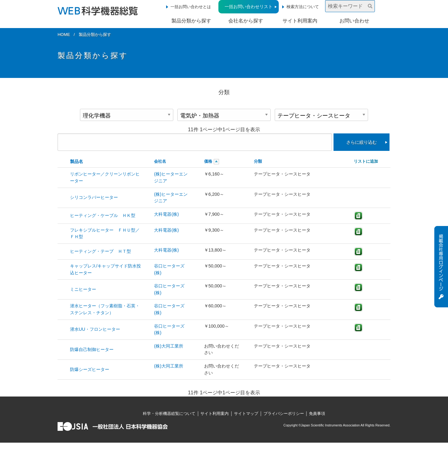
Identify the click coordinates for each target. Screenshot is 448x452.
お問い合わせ (354, 20)
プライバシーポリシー (284, 413)
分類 (258, 161)
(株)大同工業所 (168, 346)
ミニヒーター (83, 289)
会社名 (160, 161)
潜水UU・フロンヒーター (95, 329)
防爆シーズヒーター (89, 369)
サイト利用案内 (299, 20)
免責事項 (317, 413)
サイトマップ (246, 413)
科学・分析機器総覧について (169, 413)
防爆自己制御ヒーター (92, 349)
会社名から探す (245, 20)
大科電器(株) (166, 214)
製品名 (76, 161)
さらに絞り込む (361, 142)
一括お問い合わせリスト (249, 6)
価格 (208, 161)
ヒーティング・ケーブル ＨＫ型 (102, 215)
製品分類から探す (191, 20)
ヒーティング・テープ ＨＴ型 (100, 251)
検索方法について (303, 6)
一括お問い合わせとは (190, 6)
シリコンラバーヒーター (94, 197)
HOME (64, 34)
